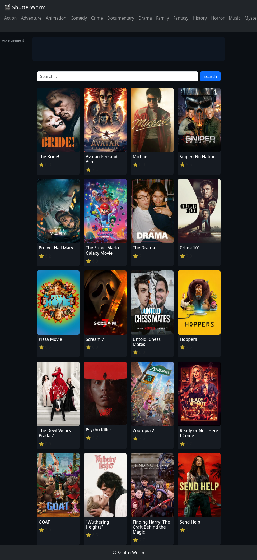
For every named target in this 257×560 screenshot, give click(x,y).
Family (162, 18)
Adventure (31, 18)
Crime (97, 18)
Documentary (120, 18)
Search (210, 76)
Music (234, 18)
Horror (218, 18)
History (200, 18)
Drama (145, 18)
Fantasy (181, 18)
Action (10, 18)
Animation (56, 18)
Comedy (79, 18)
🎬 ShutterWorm (25, 7)
